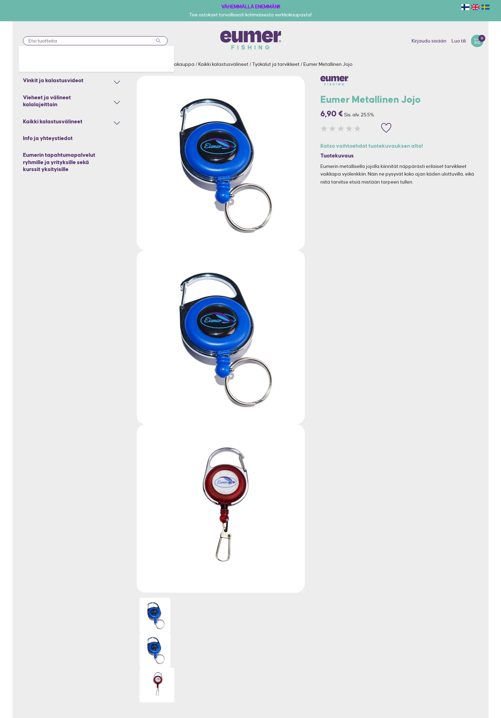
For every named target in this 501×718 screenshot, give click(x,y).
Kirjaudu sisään (429, 41)
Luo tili (459, 41)
